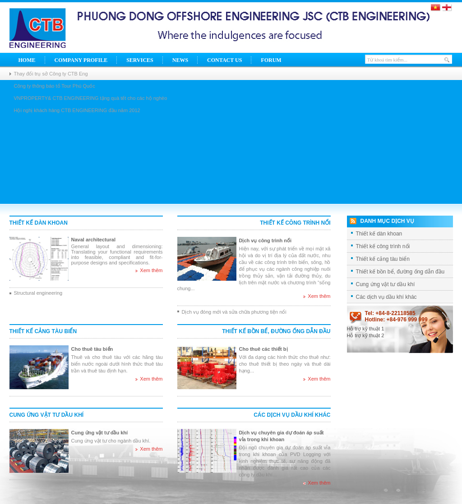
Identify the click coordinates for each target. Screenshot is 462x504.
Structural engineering (38, 293)
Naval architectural (93, 239)
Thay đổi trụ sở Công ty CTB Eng (51, 73)
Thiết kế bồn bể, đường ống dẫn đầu (276, 331)
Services (139, 60)
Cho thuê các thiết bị (263, 349)
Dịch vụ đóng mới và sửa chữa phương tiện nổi (234, 312)
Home (27, 60)
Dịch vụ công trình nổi (265, 240)
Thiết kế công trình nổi (295, 223)
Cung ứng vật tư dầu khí (46, 415)
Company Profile (81, 60)
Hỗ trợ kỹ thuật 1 (365, 328)
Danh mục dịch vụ (387, 221)
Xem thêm (151, 270)
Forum (271, 60)
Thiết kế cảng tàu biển (43, 331)
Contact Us (224, 60)
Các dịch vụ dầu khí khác (292, 415)
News (180, 60)
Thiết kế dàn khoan (38, 223)
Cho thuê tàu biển (92, 349)
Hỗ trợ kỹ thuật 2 (365, 335)
